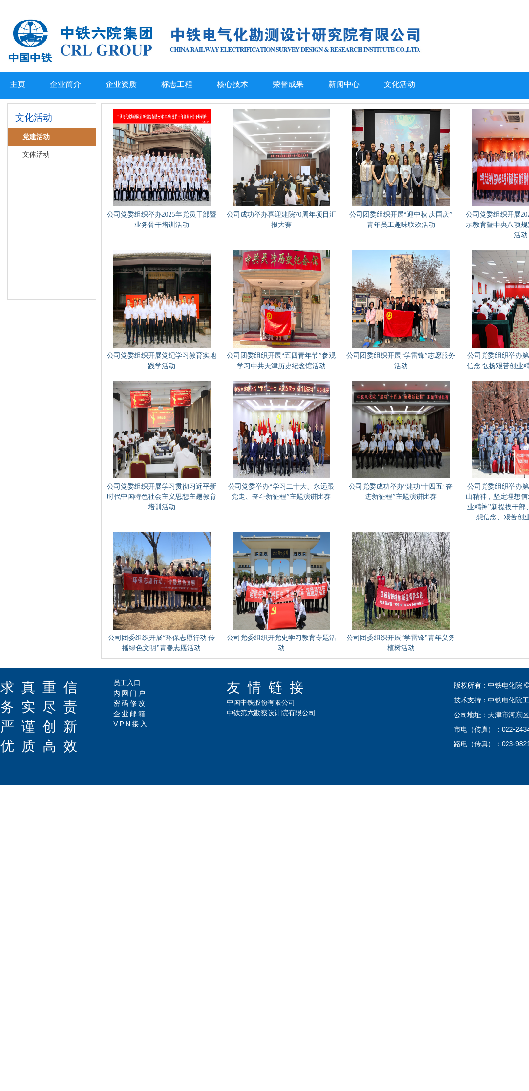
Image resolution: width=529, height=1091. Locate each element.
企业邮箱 (130, 714)
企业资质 (121, 84)
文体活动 (36, 154)
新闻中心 (344, 84)
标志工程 (176, 84)
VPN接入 (130, 724)
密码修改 (130, 703)
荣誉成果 (288, 84)
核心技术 (232, 84)
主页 (17, 84)
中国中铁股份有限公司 (261, 702)
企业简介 (65, 84)
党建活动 (36, 137)
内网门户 (130, 693)
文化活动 (399, 84)
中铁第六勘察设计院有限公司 (271, 713)
